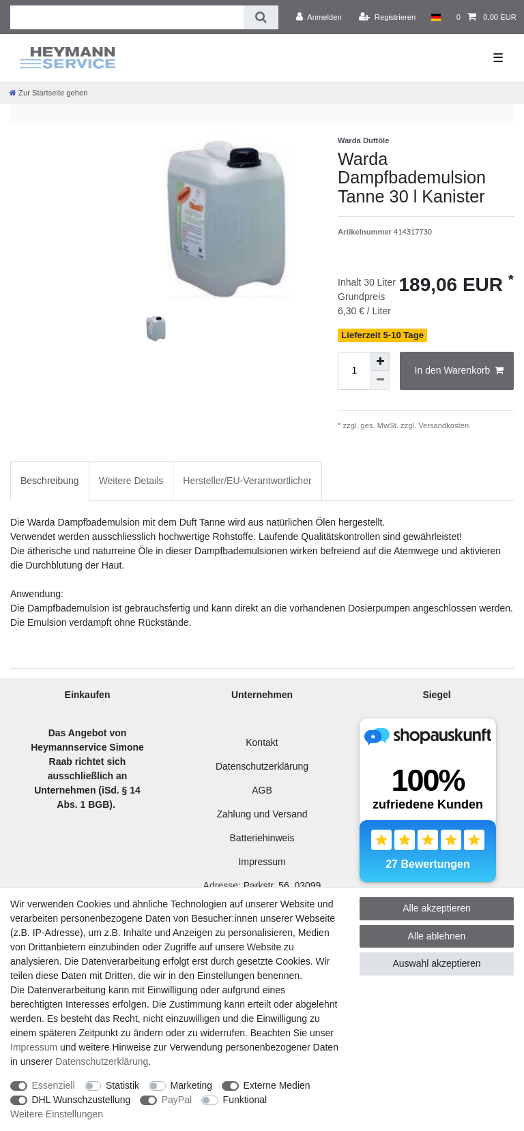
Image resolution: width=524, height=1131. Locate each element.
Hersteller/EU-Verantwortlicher (247, 480)
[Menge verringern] (380, 380)
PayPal (177, 1099)
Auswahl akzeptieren (436, 963)
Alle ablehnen (437, 936)
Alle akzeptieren (437, 908)
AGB (262, 790)
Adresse (220, 885)
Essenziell (53, 1085)
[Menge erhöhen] (380, 361)
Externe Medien (277, 1085)
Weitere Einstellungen (56, 1114)
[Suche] (261, 17)
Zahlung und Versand (261, 814)
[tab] (49, 481)
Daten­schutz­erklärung (101, 1061)
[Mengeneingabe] (354, 371)
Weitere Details (131, 480)
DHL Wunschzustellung (81, 1099)
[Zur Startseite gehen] (48, 93)
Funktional (245, 1099)
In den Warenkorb (459, 371)
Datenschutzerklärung (262, 766)
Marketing (191, 1085)
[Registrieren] (387, 17)
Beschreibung (49, 480)
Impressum (261, 861)
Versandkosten (442, 425)
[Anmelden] (319, 17)
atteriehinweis (265, 837)
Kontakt (262, 742)
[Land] (435, 17)
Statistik (122, 1085)
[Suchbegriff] (127, 17)
